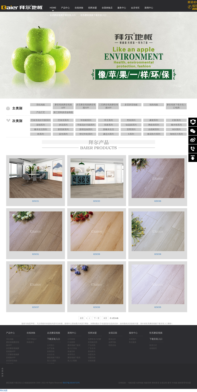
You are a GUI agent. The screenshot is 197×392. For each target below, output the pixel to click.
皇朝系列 (40, 125)
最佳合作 (112, 339)
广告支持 (91, 348)
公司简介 (50, 345)
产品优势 (91, 345)
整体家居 (155, 383)
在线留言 (153, 348)
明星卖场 (112, 345)
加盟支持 (91, 354)
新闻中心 (72, 333)
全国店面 (113, 333)
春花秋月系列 (153, 134)
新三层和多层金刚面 (63, 112)
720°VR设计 (32, 339)
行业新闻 (71, 342)
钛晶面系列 (131, 125)
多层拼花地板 (131, 104)
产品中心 (10, 333)
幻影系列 (176, 120)
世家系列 (108, 125)
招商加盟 (92, 333)
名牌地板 (139, 383)
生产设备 (50, 348)
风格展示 (30, 342)
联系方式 (153, 345)
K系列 (131, 134)
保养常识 (71, 354)
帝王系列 (108, 120)
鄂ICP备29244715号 (71, 383)
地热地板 (153, 104)
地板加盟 (132, 383)
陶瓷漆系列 (153, 125)
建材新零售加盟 (184, 383)
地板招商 (147, 383)
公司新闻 (71, 339)
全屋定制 (163, 383)
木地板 (174, 383)
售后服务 (132, 342)
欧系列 (40, 134)
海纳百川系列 (176, 134)
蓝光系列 (63, 134)
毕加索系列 (85, 120)
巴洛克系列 (63, 120)
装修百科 (71, 351)
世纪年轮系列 (85, 134)
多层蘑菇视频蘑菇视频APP (86, 106)
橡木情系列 (176, 125)
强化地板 (40, 104)
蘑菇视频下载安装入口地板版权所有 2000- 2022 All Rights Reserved (34, 383)
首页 (82, 318)
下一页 (96, 318)
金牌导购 (112, 342)
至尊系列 (131, 129)
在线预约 (132, 339)
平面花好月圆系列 (85, 125)
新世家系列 (63, 129)
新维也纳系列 (85, 129)
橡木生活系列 (40, 129)
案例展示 (91, 351)
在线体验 (31, 333)
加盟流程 (91, 357)
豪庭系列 (153, 120)
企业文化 (50, 354)
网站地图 (3, 390)
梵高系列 (131, 120)
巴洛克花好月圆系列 (40, 120)
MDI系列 (176, 129)
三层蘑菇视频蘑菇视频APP (108, 106)
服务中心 (133, 333)
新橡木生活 (108, 129)
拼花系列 (63, 125)
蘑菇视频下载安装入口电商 (176, 106)
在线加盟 (91, 361)
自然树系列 (153, 129)
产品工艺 (40, 112)
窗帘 (169, 383)
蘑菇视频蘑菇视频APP (63, 106)
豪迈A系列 (108, 134)
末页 (105, 318)
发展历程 (50, 351)
